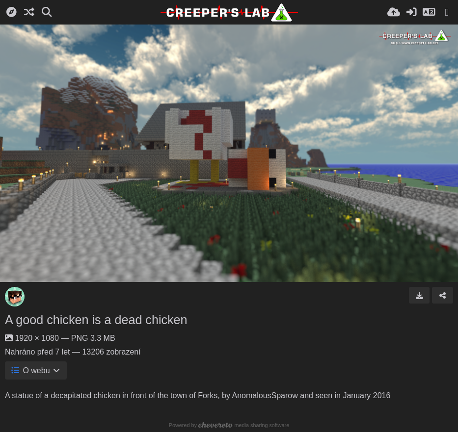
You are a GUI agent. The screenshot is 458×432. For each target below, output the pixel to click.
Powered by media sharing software (229, 425)
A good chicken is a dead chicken (96, 320)
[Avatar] (15, 296)
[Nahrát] (393, 12)
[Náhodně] (29, 12)
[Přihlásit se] (411, 12)
